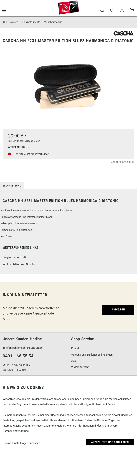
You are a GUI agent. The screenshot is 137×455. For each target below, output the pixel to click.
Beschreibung (12, 185)
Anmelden (118, 309)
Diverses (13, 22)
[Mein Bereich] (122, 11)
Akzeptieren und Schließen (110, 442)
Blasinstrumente (31, 22)
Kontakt (75, 348)
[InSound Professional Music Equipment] (4, 22)
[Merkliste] (112, 11)
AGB (73, 360)
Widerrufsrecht (80, 367)
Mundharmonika (53, 22)
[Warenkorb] (132, 11)
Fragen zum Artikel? (14, 257)
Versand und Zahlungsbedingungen (92, 354)
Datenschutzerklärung (16, 431)
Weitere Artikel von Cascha (19, 264)
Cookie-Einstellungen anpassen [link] (21, 443)
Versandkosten (32, 141)
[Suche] (102, 11)
